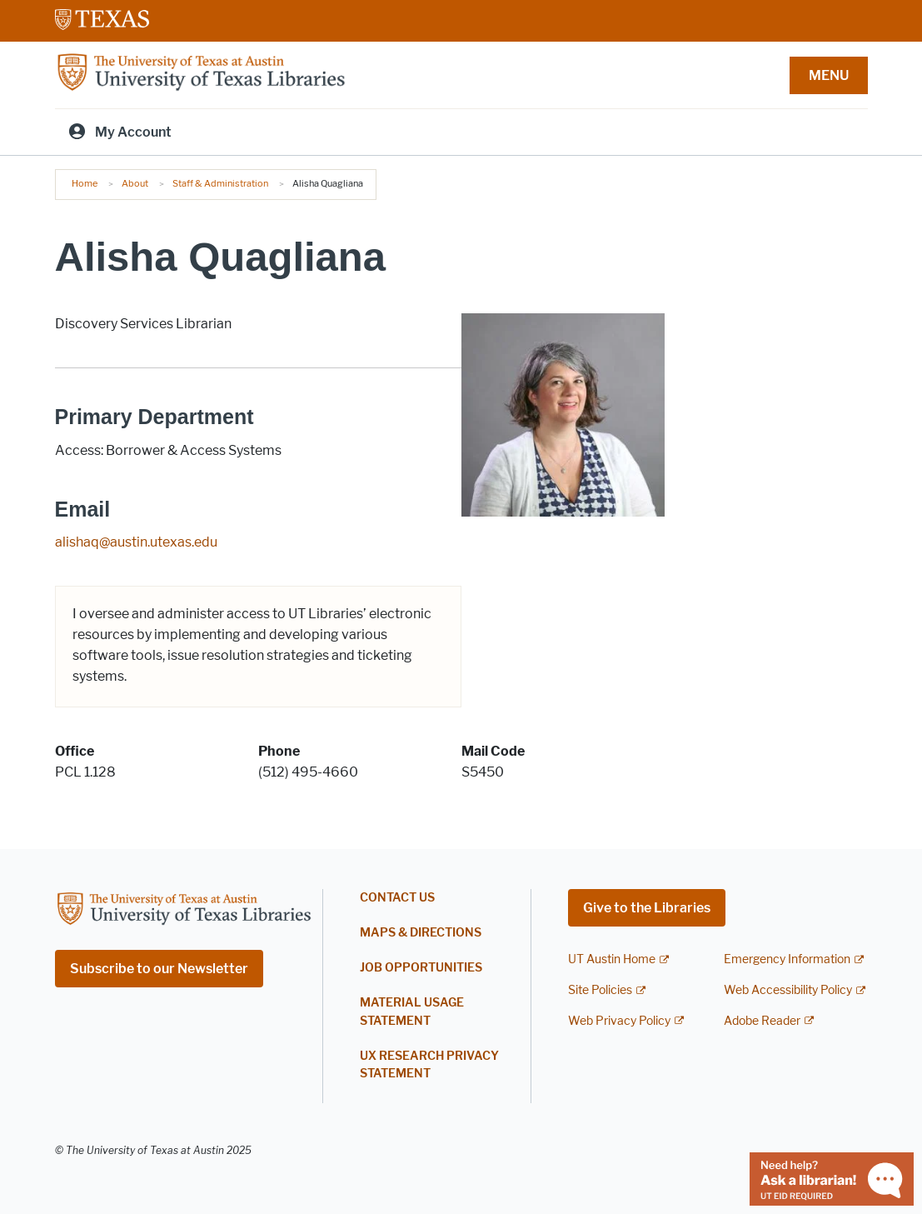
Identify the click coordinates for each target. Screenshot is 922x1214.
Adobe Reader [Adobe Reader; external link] (762, 1021)
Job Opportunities (421, 968)
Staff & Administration (220, 183)
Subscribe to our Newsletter (159, 969)
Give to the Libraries (646, 908)
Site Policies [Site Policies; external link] (600, 990)
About (135, 183)
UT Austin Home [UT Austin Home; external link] (611, 959)
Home (84, 183)
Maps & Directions (420, 933)
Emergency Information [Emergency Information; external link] (787, 959)
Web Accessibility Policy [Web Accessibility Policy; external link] (788, 990)
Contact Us (397, 898)
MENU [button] (829, 75)
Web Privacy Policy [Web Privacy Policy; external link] (619, 1021)
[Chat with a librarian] (832, 1178)
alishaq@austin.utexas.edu (136, 542)
